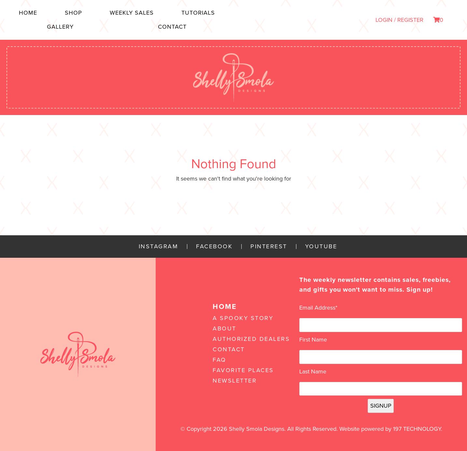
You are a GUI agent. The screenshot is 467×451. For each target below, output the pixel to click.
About (224, 328)
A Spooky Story (243, 318)
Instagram (158, 246)
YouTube (321, 246)
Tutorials (198, 12)
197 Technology (417, 428)
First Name (313, 339)
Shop (73, 12)
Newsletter (235, 380)
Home (28, 12)
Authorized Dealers (251, 338)
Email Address (318, 307)
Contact (172, 26)
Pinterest (268, 246)
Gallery (60, 26)
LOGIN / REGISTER (399, 19)
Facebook (214, 246)
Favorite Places (243, 370)
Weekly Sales (132, 12)
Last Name (312, 371)
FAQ (219, 359)
